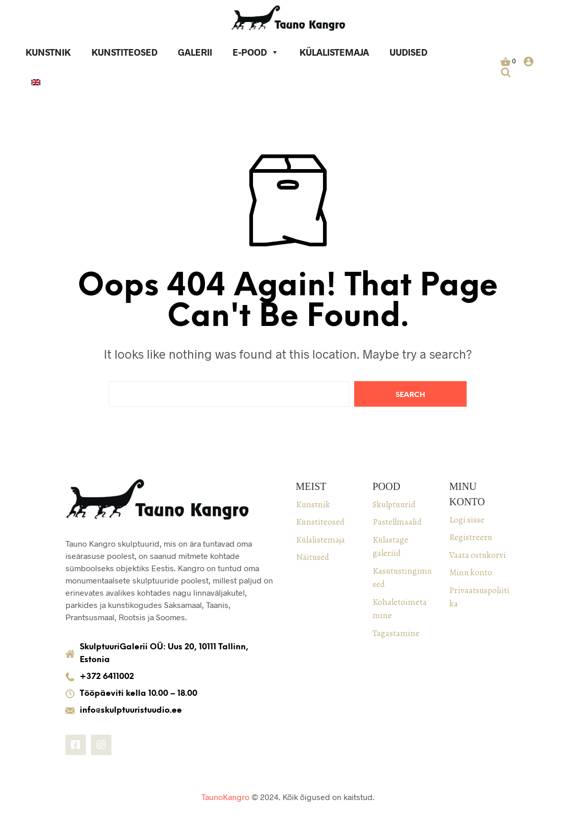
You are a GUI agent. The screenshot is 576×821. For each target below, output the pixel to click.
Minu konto (470, 572)
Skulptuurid (394, 504)
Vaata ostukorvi (477, 555)
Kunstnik (48, 52)
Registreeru (470, 537)
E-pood (256, 52)
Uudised (408, 52)
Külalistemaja (334, 52)
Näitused (312, 557)
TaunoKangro (225, 797)
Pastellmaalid (397, 522)
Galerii (195, 52)
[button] (508, 61)
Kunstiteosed (124, 52)
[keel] (36, 83)
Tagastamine (396, 633)
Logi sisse (467, 520)
